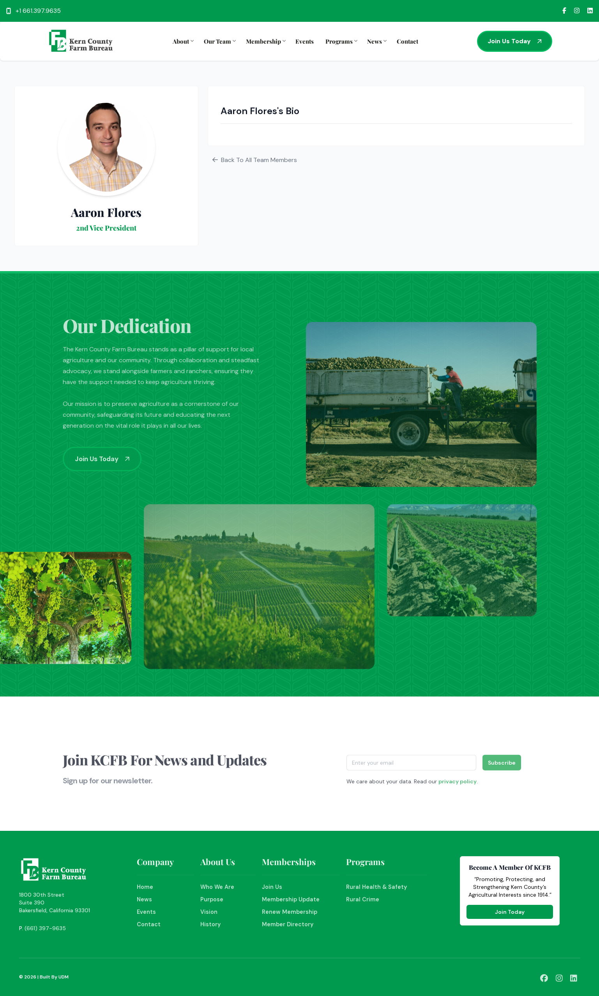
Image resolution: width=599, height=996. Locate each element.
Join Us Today (515, 41)
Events (304, 41)
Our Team (219, 41)
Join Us (272, 886)
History (210, 924)
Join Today (510, 911)
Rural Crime (362, 899)
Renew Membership (289, 911)
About (182, 41)
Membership (265, 41)
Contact (407, 41)
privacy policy (457, 784)
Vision (208, 911)
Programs (340, 41)
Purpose (211, 899)
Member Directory (287, 924)
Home (145, 886)
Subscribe (502, 765)
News (376, 41)
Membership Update (291, 899)
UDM (63, 977)
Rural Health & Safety (376, 886)
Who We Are (217, 886)
